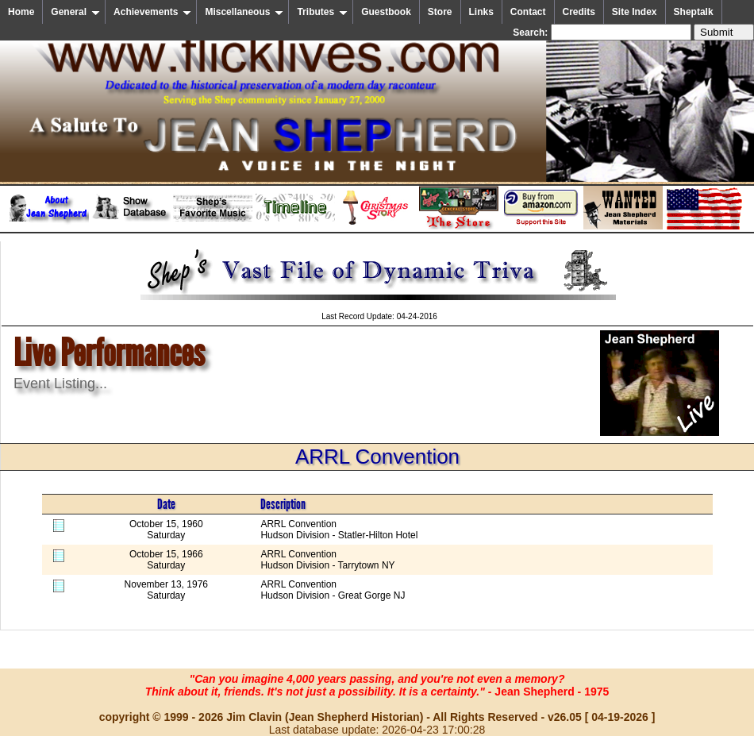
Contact (528, 11)
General (75, 11)
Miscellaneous (244, 11)
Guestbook (386, 11)
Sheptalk (694, 11)
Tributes (322, 11)
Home (21, 11)
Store (440, 11)
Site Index (634, 11)
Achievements (152, 11)
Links (481, 11)
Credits (579, 11)
